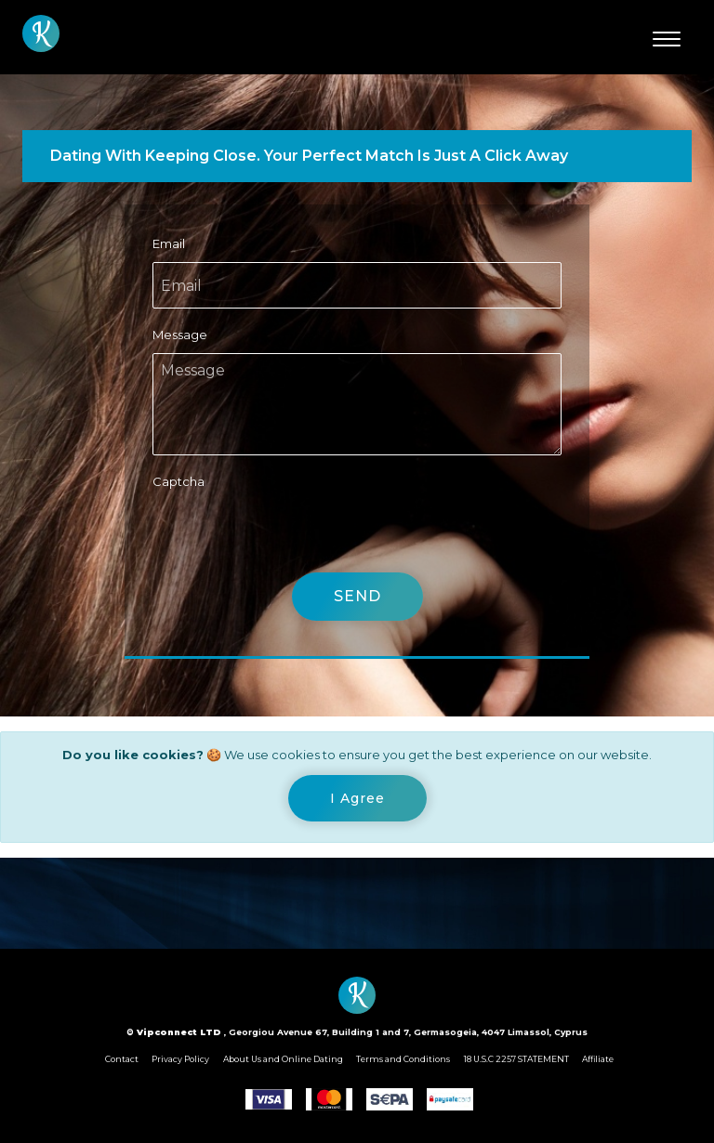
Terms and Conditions (403, 1059)
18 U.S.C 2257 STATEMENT (516, 1059)
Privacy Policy (180, 1059)
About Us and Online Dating (283, 1059)
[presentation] (293, 536)
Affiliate (598, 1059)
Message (179, 334)
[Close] (357, 798)
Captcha (178, 481)
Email (168, 243)
